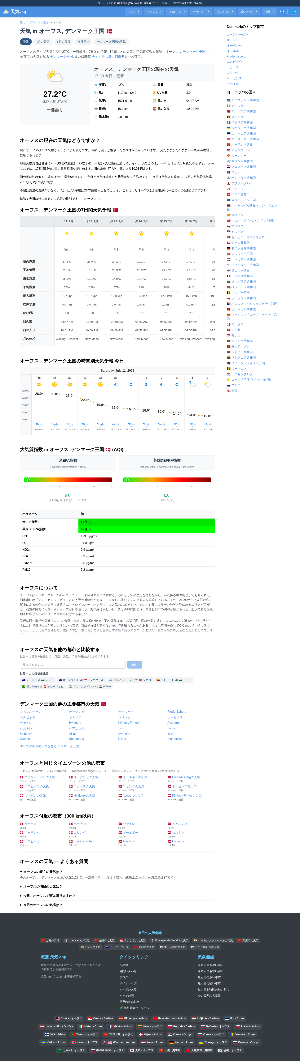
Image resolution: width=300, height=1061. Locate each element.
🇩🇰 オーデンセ (42, 834)
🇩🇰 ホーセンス (91, 825)
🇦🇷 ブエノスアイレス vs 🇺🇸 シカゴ (130, 679)
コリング (124, 717)
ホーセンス (175, 717)
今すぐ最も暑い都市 (106, 56)
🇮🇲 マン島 (233, 330)
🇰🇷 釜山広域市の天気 (173, 947)
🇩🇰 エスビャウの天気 (42, 788)
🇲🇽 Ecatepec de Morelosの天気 (169, 940)
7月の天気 (42, 41)
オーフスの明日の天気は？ (42, 886)
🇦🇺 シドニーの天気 (117, 947)
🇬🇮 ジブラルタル (238, 183)
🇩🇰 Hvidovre (190, 843)
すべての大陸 (128, 989)
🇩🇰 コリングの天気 (141, 788)
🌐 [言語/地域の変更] (292, 12)
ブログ (123, 977)
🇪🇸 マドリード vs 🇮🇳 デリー (174, 679)
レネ (121, 728)
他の (22, 22)
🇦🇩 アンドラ (235, 116)
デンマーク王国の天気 (111, 41)
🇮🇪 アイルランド (238, 105)
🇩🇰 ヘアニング (190, 825)
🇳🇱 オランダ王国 (238, 150)
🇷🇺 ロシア (233, 385)
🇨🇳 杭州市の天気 (104, 940)
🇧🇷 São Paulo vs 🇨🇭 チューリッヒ (43, 686)
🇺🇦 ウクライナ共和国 (241, 128)
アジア (133, 11)
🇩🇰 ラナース (42, 825)
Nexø (171, 728)
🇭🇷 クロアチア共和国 (241, 166)
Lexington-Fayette (132, 3)
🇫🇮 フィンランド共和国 (243, 265)
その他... (124, 965)
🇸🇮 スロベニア (237, 226)
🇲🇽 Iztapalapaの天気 (76, 940)
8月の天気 (63, 41)
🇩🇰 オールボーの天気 (141, 779)
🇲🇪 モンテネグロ (238, 346)
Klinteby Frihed (128, 722)
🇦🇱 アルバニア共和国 (241, 111)
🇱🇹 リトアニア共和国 (241, 357)
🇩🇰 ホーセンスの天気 (190, 788)
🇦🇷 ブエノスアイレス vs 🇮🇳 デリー (90, 686)
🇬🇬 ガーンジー (237, 155)
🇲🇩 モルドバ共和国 (240, 341)
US (146, 3)
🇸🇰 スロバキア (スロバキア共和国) (250, 220)
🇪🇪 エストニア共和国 (241, 133)
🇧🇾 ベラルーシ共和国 (241, 287)
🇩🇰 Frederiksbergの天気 (190, 779)
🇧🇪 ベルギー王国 (238, 292)
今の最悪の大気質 (209, 995)
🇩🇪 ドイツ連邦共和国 (241, 248)
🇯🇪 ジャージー (237, 188)
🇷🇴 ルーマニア (237, 368)
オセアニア (177, 11)
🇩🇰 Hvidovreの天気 (91, 797)
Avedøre (173, 722)
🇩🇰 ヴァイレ (141, 825)
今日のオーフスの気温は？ (42, 905)
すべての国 (126, 995)
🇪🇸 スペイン (235, 215)
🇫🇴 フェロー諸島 (238, 270)
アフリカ (154, 11)
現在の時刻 (179, 3)
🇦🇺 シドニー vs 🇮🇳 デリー (37, 679)
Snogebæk (76, 738)
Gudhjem (26, 738)
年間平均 (83, 41)
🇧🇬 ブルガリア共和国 (241, 281)
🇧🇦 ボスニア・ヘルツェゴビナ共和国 (252, 303)
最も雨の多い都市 (209, 977)
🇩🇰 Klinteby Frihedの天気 (190, 797)
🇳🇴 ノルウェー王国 (240, 253)
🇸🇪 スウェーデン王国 (241, 200)
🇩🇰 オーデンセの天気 (91, 779)
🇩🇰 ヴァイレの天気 (42, 797)
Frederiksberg (176, 711)
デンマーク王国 (39, 22)
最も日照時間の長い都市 (213, 989)
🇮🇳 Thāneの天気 (91, 947)
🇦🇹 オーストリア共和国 (243, 139)
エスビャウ (27, 717)
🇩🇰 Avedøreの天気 (141, 797)
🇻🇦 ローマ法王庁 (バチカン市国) (249, 379)
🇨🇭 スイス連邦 (237, 194)
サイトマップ (128, 983)
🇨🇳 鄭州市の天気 (248, 940)
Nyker (122, 738)
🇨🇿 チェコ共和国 (238, 242)
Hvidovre (75, 722)
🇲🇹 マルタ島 (235, 324)
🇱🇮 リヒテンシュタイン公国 (246, 363)
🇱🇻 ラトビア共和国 (240, 352)
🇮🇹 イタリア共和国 (240, 122)
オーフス (233, 40)
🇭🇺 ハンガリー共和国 (241, 259)
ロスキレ (26, 728)
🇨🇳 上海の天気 (50, 940)
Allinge (73, 733)
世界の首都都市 (129, 1001)
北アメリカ (225, 11)
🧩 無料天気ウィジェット (135, 1007)
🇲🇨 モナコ (233, 335)
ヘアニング (76, 728)
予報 (26, 41)
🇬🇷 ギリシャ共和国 (240, 161)
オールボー (126, 711)
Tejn (170, 733)
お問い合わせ (128, 971)
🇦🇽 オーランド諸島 (240, 144)
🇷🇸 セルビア (235, 231)
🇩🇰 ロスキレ (190, 834)
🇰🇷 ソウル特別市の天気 (205, 947)
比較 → (135, 664)
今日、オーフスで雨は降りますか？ (49, 896)
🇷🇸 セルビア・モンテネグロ (246, 237)
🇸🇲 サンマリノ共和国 (241, 177)
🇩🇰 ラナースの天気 (91, 788)
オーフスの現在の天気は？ (42, 872)
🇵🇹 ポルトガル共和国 (241, 309)
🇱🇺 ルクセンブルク (240, 374)
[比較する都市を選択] (73, 665)
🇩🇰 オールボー (141, 834)
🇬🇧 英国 (232, 390)
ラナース (75, 717)
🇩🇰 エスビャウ (42, 843)
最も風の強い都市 (209, 983)
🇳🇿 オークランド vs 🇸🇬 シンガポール (81, 679)
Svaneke (124, 733)
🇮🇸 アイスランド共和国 (243, 100)
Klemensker (175, 738)
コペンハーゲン (30, 711)
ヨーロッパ (201, 11)
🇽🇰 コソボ (233, 172)
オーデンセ (76, 711)
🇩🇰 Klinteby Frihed (91, 843)
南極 (269, 11)
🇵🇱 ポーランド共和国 (241, 298)
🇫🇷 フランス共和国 (240, 276)
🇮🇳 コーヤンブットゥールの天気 (213, 940)
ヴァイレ (26, 723)
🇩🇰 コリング (91, 834)
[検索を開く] (282, 11)
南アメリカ (249, 11)
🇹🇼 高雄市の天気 (144, 947)
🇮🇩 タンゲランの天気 (133, 940)
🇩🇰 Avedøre (141, 843)
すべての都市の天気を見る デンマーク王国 (49, 746)
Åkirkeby (26, 733)
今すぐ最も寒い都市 (211, 971)
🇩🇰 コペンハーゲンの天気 (42, 779)
